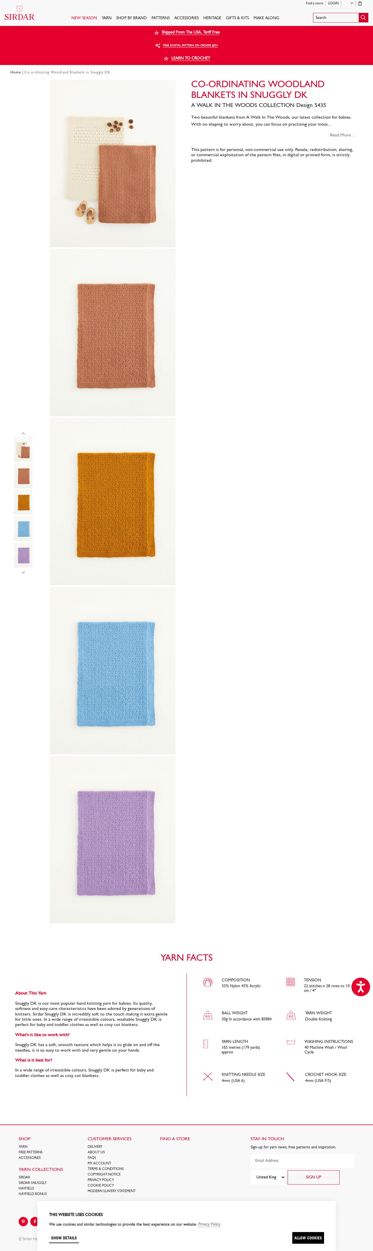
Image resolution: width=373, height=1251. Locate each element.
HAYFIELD (26, 1188)
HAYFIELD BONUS (33, 1194)
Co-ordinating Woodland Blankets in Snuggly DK (67, 72)
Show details (64, 1237)
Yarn (107, 18)
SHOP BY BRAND (131, 18)
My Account (99, 1163)
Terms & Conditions (106, 1169)
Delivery (95, 1147)
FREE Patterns (31, 1152)
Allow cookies (308, 1237)
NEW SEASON (84, 18)
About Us (96, 1152)
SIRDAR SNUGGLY (33, 1183)
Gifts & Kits (237, 18)
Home (15, 72)
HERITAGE (212, 18)
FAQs (92, 1158)
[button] (340, 17)
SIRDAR (24, 1177)
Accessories (186, 18)
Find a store (314, 3)
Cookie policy (101, 1185)
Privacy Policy (101, 1180)
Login (333, 3)
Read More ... (343, 135)
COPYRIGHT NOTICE (104, 1174)
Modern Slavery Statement (112, 1191)
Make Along (266, 18)
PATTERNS (161, 18)
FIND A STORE (175, 1139)
